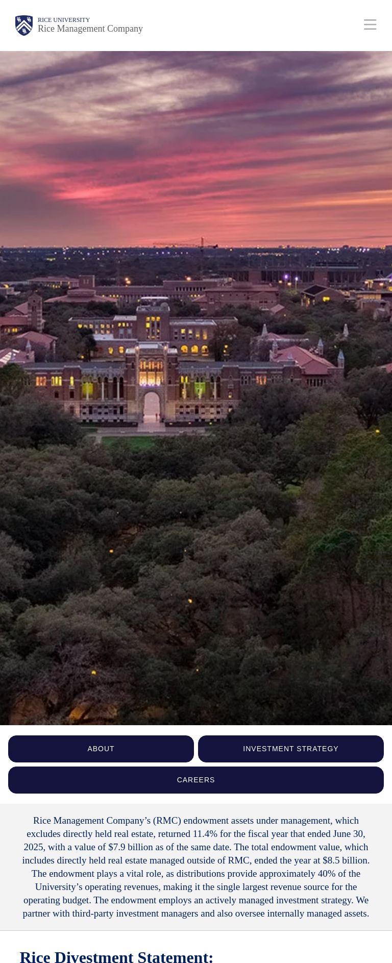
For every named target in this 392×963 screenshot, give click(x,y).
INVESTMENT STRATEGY (290, 749)
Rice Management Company (90, 28)
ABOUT (100, 749)
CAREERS (196, 780)
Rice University (64, 20)
